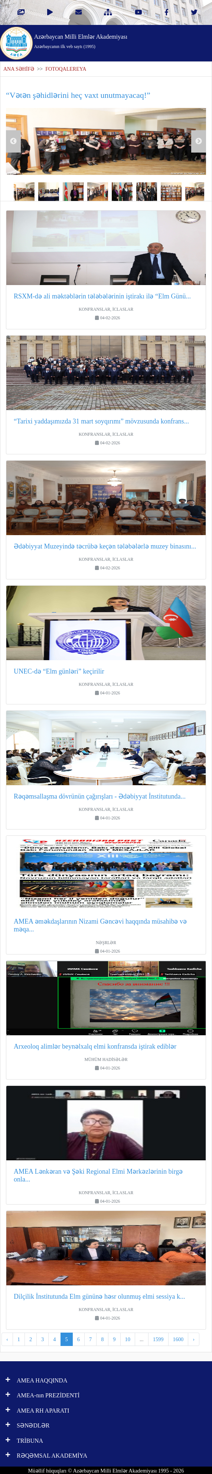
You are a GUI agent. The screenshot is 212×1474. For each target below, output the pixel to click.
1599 (158, 1339)
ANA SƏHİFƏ (18, 69)
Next (198, 141)
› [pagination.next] (194, 1339)
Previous (13, 141)
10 (127, 1339)
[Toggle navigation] (188, 40)
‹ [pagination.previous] (7, 1339)
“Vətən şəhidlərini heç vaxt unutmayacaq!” (78, 95)
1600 (178, 1339)
